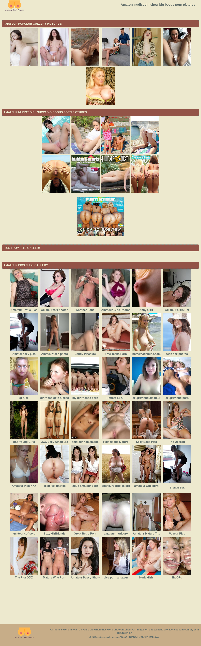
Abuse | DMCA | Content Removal (140, 637)
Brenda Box (177, 487)
